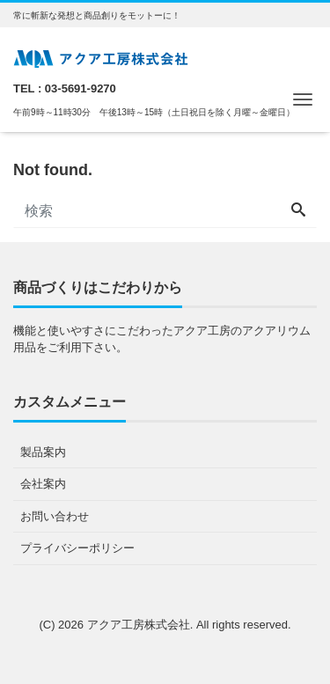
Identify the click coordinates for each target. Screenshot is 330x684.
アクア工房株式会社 (138, 624)
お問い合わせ (54, 516)
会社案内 (43, 483)
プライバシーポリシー (77, 548)
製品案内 (43, 452)
